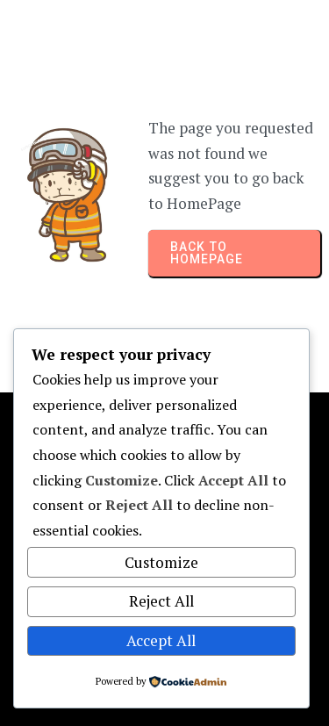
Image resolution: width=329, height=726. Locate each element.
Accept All (161, 640)
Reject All (161, 601)
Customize (161, 562)
